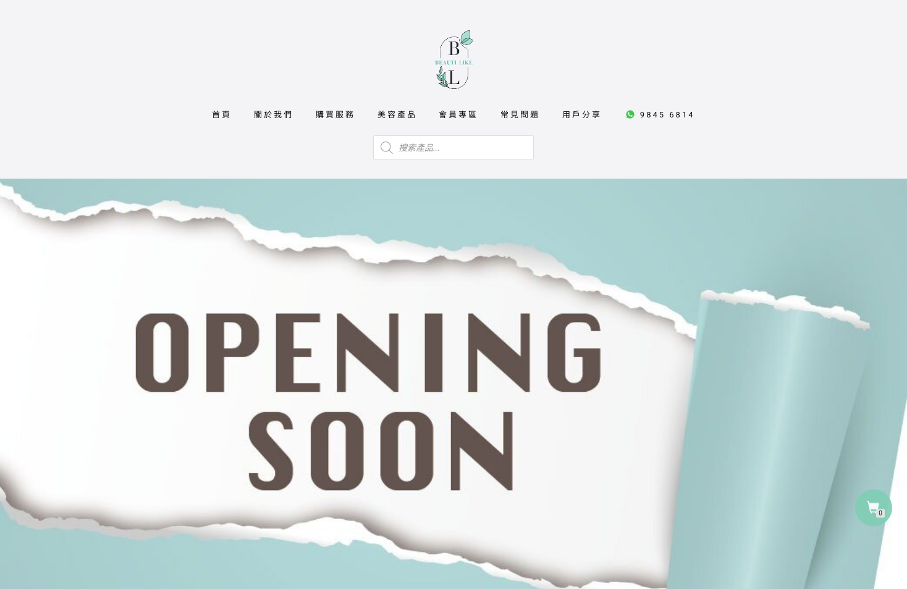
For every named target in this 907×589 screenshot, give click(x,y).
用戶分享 (582, 114)
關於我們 (273, 114)
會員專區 (458, 114)
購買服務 (335, 114)
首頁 (222, 114)
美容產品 (397, 114)
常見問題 (520, 114)
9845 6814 (659, 114)
